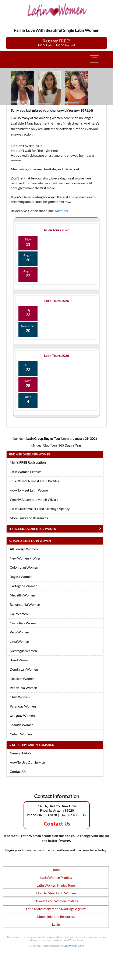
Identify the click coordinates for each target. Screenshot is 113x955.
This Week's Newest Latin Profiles (34, 481)
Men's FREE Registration (28, 462)
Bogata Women (21, 577)
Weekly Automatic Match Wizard (34, 499)
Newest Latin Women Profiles (56, 901)
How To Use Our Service (27, 762)
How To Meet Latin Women (30, 490)
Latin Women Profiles (25, 472)
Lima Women (19, 641)
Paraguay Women (23, 706)
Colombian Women (24, 567)
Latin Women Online (74, 945)
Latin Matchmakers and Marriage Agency (40, 509)
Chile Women (20, 697)
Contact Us (18, 771)
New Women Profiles (25, 558)
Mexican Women (22, 679)
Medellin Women (22, 595)
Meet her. (62, 211)
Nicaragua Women (23, 651)
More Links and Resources (29, 518)
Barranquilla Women (25, 604)
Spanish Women (21, 725)
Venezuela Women (23, 688)
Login (56, 924)
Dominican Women (24, 669)
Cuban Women (21, 734)
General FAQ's (20, 753)
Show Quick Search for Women (32, 529)
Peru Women (19, 632)
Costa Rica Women (24, 623)
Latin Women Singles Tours (56, 885)
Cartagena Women (23, 586)
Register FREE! (56, 42)
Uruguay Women (22, 715)
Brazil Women (20, 660)
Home (56, 870)
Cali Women (19, 614)
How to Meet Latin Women (56, 893)
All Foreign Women (24, 549)
